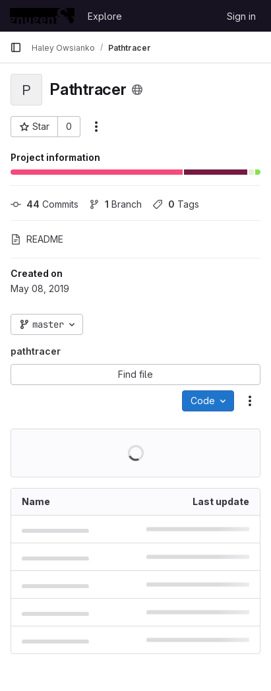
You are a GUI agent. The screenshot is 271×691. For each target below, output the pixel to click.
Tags (175, 204)
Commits (44, 204)
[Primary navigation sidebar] (15, 47)
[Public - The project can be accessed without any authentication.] (137, 89)
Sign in (241, 16)
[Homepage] (42, 15)
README (37, 239)
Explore (105, 16)
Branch (115, 204)
